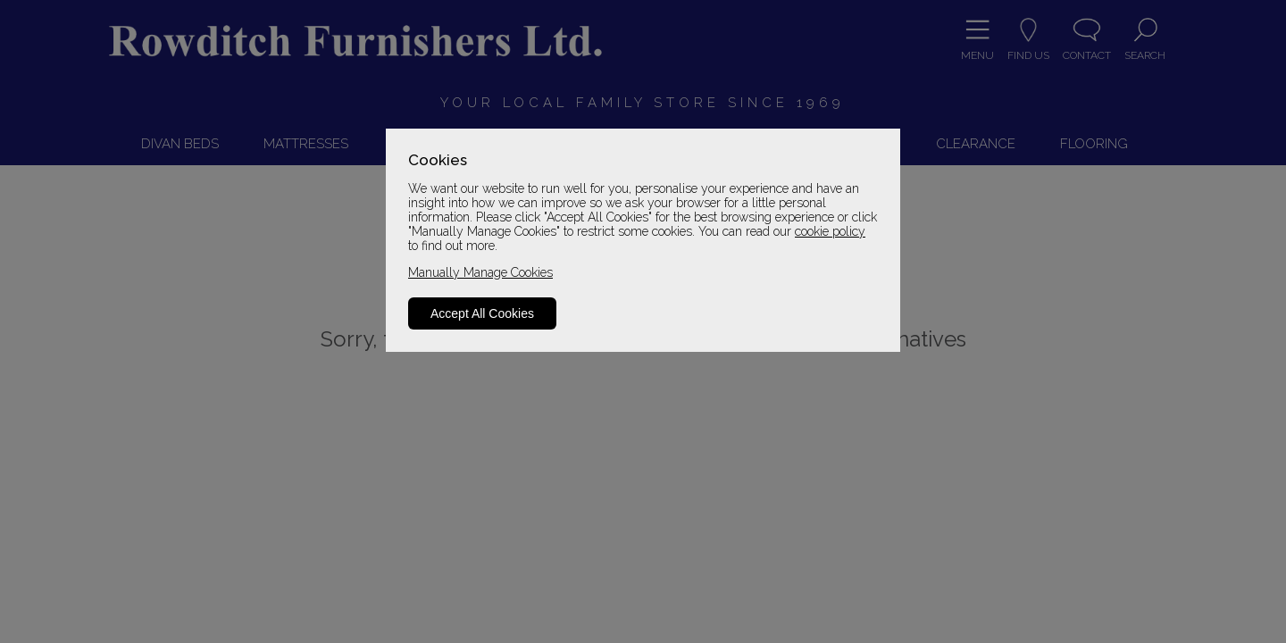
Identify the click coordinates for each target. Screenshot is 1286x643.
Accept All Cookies (482, 313)
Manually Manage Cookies (480, 272)
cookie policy (830, 231)
